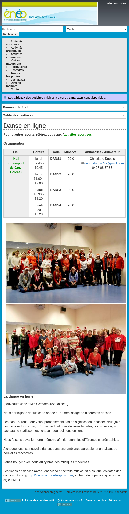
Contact (16, 89)
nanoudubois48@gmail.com (104, 163)
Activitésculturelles (14, 55)
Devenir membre (95, 500)
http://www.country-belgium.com (50, 475)
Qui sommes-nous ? (69, 500)
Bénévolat (115, 500)
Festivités (17, 70)
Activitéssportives (14, 43)
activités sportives (78, 134)
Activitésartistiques (14, 49)
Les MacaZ (18, 79)
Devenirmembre (13, 84)
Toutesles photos (13, 75)
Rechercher (10, 34)
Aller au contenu (117, 3)
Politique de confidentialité (38, 500)
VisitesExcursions (14, 62)
